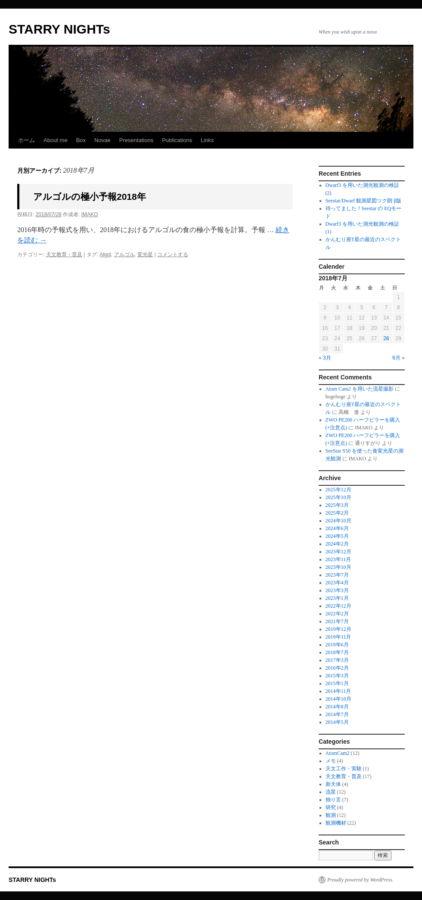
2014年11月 (338, 691)
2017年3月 (337, 660)
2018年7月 (337, 652)
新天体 (333, 784)
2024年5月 (337, 536)
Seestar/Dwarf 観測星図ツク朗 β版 (364, 201)
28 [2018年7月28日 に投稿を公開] (386, 338)
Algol (105, 254)
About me (55, 140)
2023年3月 (337, 590)
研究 (331, 807)
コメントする (172, 254)
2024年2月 (337, 544)
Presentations (136, 140)
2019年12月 (338, 629)
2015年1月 (337, 683)
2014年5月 (337, 722)
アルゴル (124, 254)
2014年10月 (338, 699)
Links (207, 140)
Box (81, 140)
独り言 (333, 800)
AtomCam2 (338, 753)
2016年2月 (337, 668)
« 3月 (325, 358)
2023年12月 (338, 552)
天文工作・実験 (344, 769)
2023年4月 (337, 583)
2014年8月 (337, 707)
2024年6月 (337, 528)
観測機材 (336, 823)
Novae (102, 140)
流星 (331, 792)
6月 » (398, 358)
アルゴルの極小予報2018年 (89, 197)
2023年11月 (338, 559)
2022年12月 (338, 606)
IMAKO (89, 214)
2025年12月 (338, 490)
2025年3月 (337, 505)
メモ (331, 761)
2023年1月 (337, 598)
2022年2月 (337, 614)
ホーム (26, 140)
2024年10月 (338, 521)
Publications (177, 140)
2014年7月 (337, 714)
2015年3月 (337, 676)
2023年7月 (337, 575)
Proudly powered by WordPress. (360, 880)
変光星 (145, 254)
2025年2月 (337, 513)
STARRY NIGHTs (59, 29)
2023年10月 (338, 567)
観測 (331, 815)
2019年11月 (338, 637)
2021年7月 (337, 621)
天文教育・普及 (64, 254)
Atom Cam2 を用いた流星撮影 (360, 389)
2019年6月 (337, 645)
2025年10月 (338, 497)
